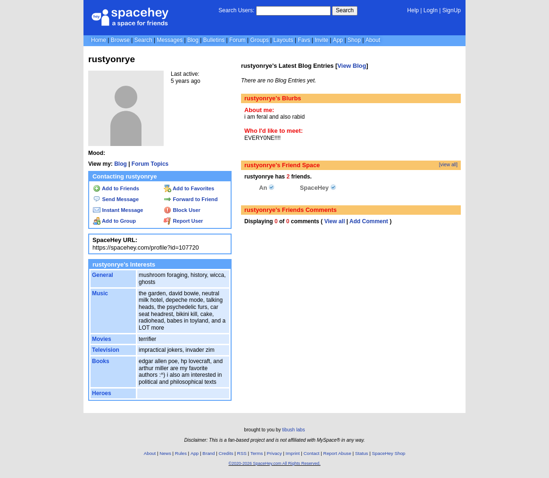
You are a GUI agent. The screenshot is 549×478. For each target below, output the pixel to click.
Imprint (293, 453)
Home (98, 40)
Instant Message (118, 210)
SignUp (451, 10)
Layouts (283, 40)
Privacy (274, 453)
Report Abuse (337, 453)
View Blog (351, 65)
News (165, 453)
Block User (182, 210)
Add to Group (114, 221)
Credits (226, 453)
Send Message (116, 199)
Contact (312, 453)
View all (334, 221)
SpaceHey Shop (389, 453)
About (373, 40)
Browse (120, 40)
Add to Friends (116, 188)
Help (413, 10)
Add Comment (368, 221)
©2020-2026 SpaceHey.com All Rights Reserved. (274, 463)
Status (361, 453)
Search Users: (236, 10)
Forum (237, 40)
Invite (321, 40)
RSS (242, 453)
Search (345, 10)
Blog (193, 40)
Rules (181, 453)
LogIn (431, 10)
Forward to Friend (190, 199)
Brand (208, 453)
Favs (304, 40)
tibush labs (293, 429)
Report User (183, 221)
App (338, 40)
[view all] (448, 164)
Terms (256, 453)
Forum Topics (150, 164)
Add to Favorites (189, 188)
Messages (170, 40)
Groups (259, 40)
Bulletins (214, 40)
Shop (354, 40)
